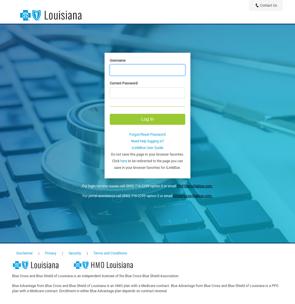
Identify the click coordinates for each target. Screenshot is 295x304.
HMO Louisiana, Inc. (106, 265)
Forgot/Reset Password (147, 135)
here (123, 161)
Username (118, 60)
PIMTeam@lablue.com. (195, 186)
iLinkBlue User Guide (147, 148)
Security (75, 253)
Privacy (50, 253)
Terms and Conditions (110, 253)
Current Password (124, 83)
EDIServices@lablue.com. (192, 196)
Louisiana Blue (40, 265)
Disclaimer (24, 253)
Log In (147, 119)
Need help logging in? (147, 141)
